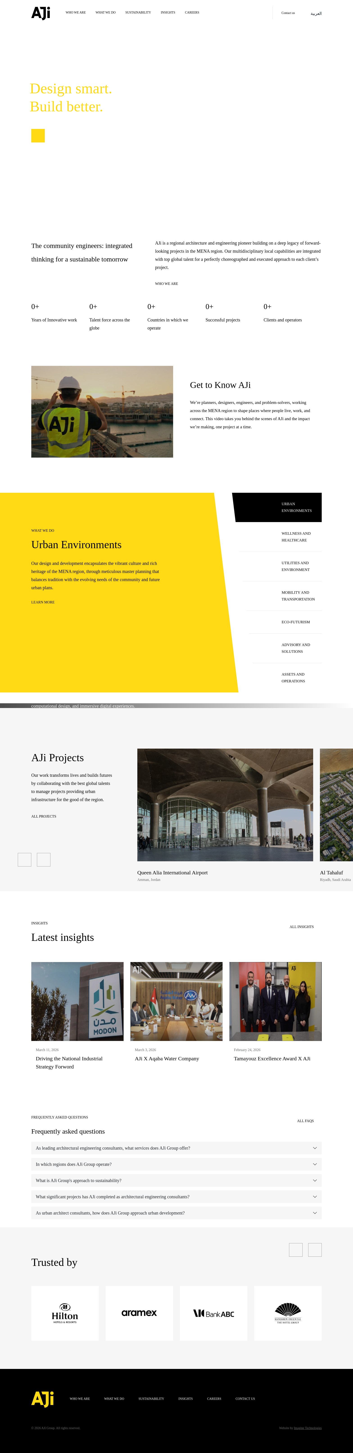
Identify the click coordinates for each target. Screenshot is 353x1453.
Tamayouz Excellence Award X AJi (272, 1058)
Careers (192, 12)
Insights (168, 12)
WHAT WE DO (106, 12)
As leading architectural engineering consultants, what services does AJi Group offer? (113, 1148)
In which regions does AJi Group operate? (74, 1164)
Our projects (54, 135)
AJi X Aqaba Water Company (167, 1058)
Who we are (166, 284)
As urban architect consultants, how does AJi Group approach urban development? (110, 1212)
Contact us (288, 13)
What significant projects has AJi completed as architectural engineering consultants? (113, 1196)
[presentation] (24, 859)
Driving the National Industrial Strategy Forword (69, 1063)
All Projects (43, 816)
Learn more (43, 602)
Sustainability (138, 12)
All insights (302, 927)
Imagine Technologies (308, 1428)
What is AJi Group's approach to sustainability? (78, 1180)
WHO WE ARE (76, 12)
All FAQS (305, 1121)
